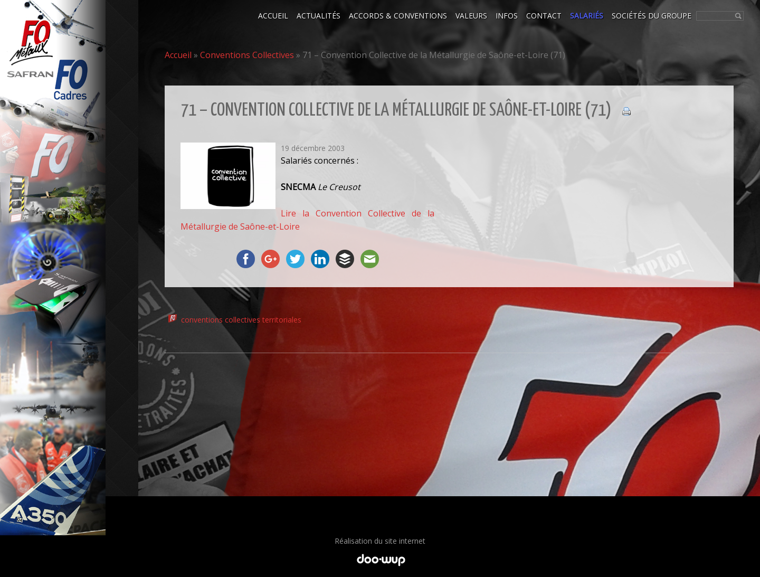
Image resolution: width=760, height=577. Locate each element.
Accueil (178, 55)
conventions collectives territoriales (241, 320)
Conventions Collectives (247, 55)
